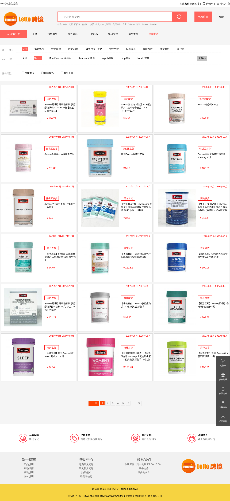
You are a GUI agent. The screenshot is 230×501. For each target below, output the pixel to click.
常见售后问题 (86, 468)
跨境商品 (52, 33)
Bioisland (154, 24)
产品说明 (29, 464)
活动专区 (153, 33)
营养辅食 (56, 48)
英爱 (71, 24)
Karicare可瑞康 (86, 58)
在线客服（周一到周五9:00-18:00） (144, 464)
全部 (24, 48)
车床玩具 (131, 48)
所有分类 (13, 33)
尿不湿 (180, 48)
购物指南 (29, 468)
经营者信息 (86, 476)
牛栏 (65, 24)
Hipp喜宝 (126, 58)
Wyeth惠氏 (108, 58)
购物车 (207, 3)
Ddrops (131, 24)
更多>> (202, 58)
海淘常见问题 (86, 464)
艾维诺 (108, 24)
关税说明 (29, 472)
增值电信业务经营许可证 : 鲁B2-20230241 (115, 489)
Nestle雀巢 (143, 58)
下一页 (136, 403)
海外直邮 (73, 33)
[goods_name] (122, 17)
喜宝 (124, 24)
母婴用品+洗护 (94, 48)
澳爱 (92, 24)
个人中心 (223, 3)
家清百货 (147, 48)
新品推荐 (133, 33)
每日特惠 (113, 33)
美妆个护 (114, 48)
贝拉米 (77, 24)
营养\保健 (73, 48)
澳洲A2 (85, 24)
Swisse (145, 24)
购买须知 (86, 472)
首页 (34, 33)
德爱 (60, 24)
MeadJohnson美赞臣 (60, 58)
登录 (221, 16)
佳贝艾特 (99, 24)
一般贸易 (93, 33)
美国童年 (117, 24)
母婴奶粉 (39, 48)
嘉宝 (138, 24)
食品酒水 (164, 48)
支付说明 (29, 476)
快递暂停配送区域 (189, 3)
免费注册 (203, 16)
